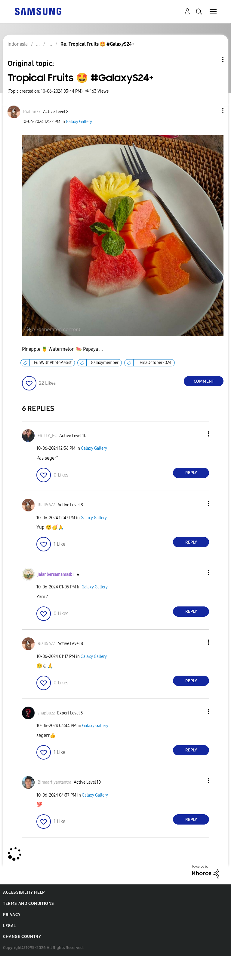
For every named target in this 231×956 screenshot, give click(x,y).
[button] (213, 110)
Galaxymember (105, 362)
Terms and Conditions (28, 903)
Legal (9, 925)
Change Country (22, 936)
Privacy (11, 914)
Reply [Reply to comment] (191, 472)
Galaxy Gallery (79, 121)
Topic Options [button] (212, 59)
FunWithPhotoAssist (53, 362)
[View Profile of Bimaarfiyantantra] (54, 782)
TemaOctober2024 (154, 362)
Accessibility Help (24, 892)
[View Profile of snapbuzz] (46, 713)
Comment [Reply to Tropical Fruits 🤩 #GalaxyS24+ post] (204, 381)
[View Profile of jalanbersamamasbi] (56, 574)
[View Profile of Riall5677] (32, 111)
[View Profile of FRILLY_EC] (47, 435)
